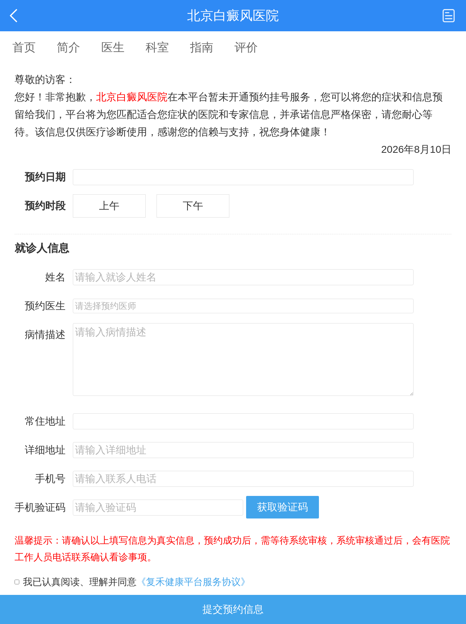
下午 (193, 205)
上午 (109, 205)
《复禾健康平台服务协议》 (193, 581)
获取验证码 (282, 507)
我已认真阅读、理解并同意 (136, 581)
